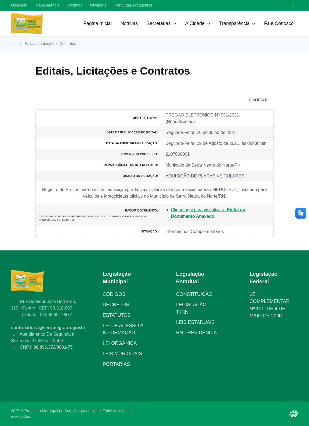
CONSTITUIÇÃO (194, 294)
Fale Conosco (279, 23)
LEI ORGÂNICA (120, 343)
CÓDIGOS (114, 294)
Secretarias (158, 23)
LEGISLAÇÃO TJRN (191, 308)
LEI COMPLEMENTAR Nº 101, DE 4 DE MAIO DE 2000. (269, 305)
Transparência (234, 23)
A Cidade (194, 23)
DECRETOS (116, 304)
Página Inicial (97, 23)
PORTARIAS (116, 364)
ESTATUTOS (117, 315)
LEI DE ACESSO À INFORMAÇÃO (123, 329)
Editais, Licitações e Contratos (50, 43)
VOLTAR (258, 100)
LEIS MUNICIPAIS (122, 353)
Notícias (129, 23)
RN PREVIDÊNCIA (196, 332)
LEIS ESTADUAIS (195, 322)
